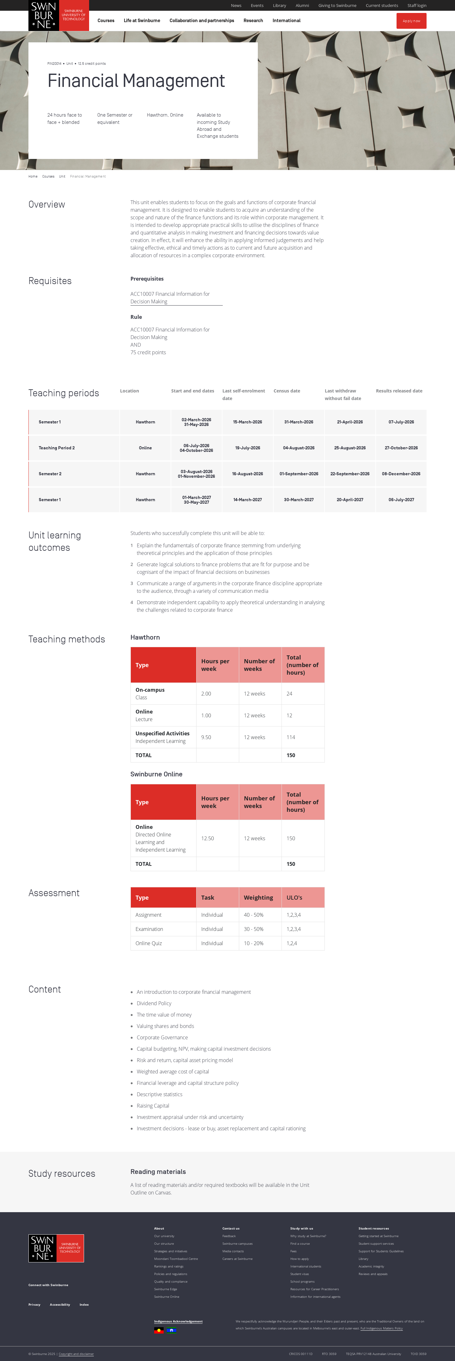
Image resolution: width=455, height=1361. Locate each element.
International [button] (287, 22)
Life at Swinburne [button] (143, 22)
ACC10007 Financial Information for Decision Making (170, 297)
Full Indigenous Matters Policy (382, 1328)
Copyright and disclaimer (76, 1354)
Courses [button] (107, 22)
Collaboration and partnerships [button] (203, 22)
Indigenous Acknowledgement (178, 1321)
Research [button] (254, 22)
